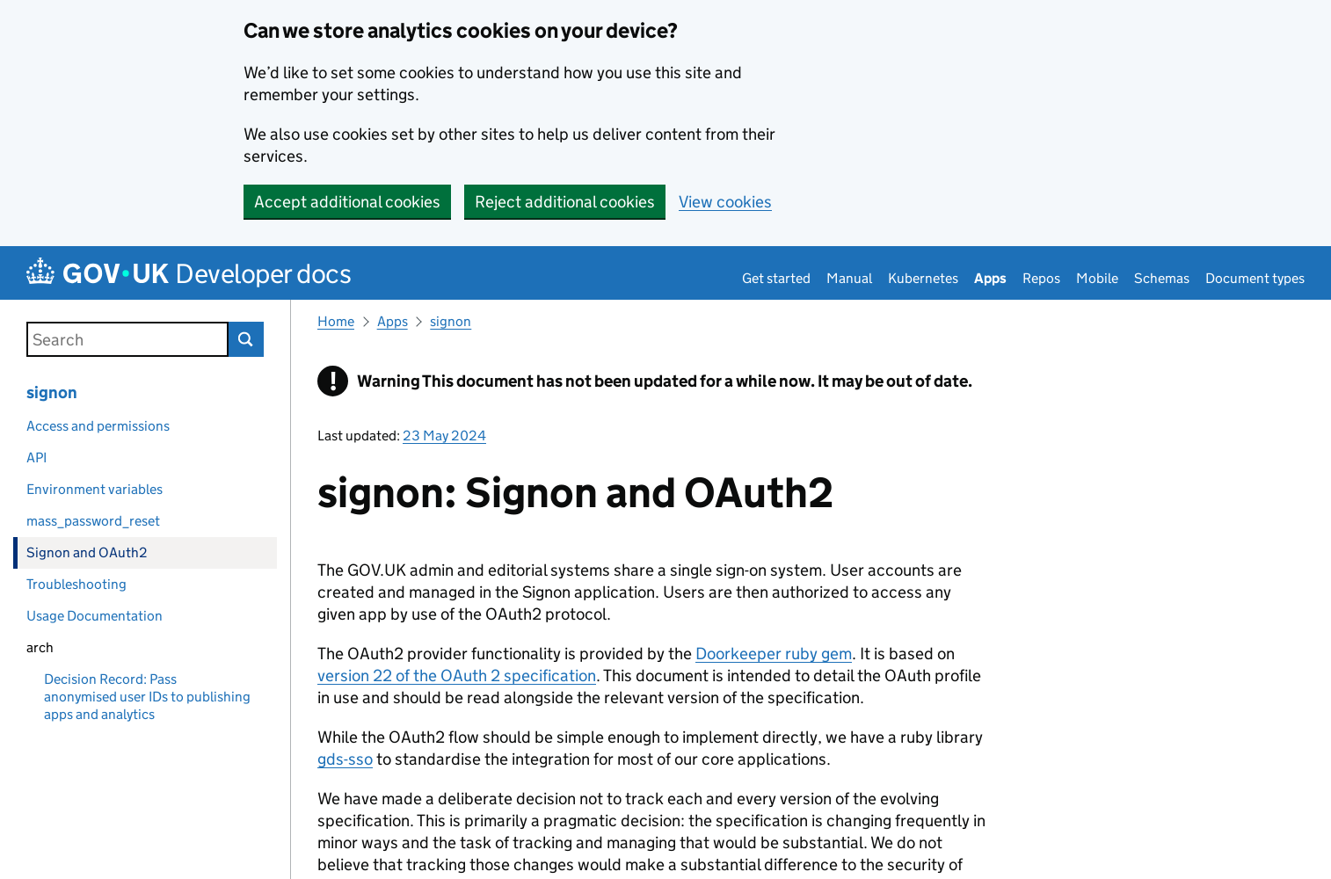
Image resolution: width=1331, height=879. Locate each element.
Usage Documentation (94, 615)
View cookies (725, 201)
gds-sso (345, 759)
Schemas (1161, 278)
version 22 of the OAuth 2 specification (456, 675)
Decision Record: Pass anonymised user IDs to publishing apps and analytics (147, 697)
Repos (1041, 278)
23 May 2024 (444, 435)
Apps (990, 278)
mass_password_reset (93, 520)
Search (246, 339)
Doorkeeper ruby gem (773, 653)
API (36, 457)
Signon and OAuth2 (87, 552)
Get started (776, 278)
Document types (1255, 278)
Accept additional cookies (347, 202)
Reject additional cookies (565, 202)
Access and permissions (98, 426)
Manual (849, 278)
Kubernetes (923, 278)
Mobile (1097, 278)
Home (335, 321)
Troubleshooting (76, 584)
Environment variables (94, 489)
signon (51, 392)
